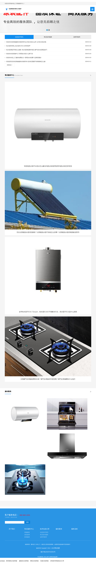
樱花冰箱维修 (34, 561)
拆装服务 (27, 537)
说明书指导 (76, 37)
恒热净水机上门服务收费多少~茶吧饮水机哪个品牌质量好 (23, 58)
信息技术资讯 (19, 37)
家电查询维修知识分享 (57, 561)
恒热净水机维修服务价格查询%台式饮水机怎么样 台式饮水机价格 (25, 42)
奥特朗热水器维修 (11, 561)
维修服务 (27, 532)
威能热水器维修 (24, 561)
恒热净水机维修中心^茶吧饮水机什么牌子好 (19, 54)
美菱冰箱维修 (44, 561)
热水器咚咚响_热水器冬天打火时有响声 (17, 46)
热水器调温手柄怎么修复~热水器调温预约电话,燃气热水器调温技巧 (26, 50)
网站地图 (57, 548)
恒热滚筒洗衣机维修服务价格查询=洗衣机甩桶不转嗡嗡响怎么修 (25, 61)
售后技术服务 (48, 37)
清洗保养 (27, 534)
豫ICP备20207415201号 (48, 552)
